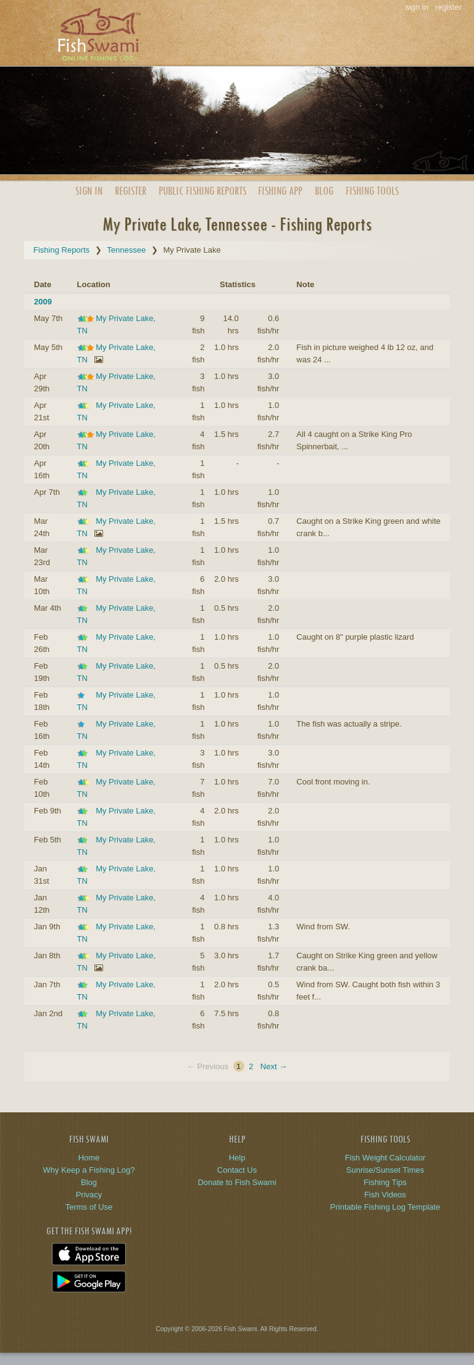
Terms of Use (89, 1207)
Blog (324, 191)
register (448, 7)
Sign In (88, 191)
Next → (273, 1066)
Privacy (89, 1194)
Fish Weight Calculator (385, 1157)
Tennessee (126, 250)
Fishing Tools (372, 191)
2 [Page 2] (251, 1066)
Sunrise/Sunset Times (385, 1170)
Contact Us (237, 1170)
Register (130, 191)
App (280, 191)
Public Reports (202, 191)
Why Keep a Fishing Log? (89, 1170)
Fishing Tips (385, 1182)
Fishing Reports (61, 250)
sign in (416, 7)
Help (237, 1157)
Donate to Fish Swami (237, 1182)
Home (89, 1157)
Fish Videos (385, 1194)
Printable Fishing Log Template (385, 1207)
